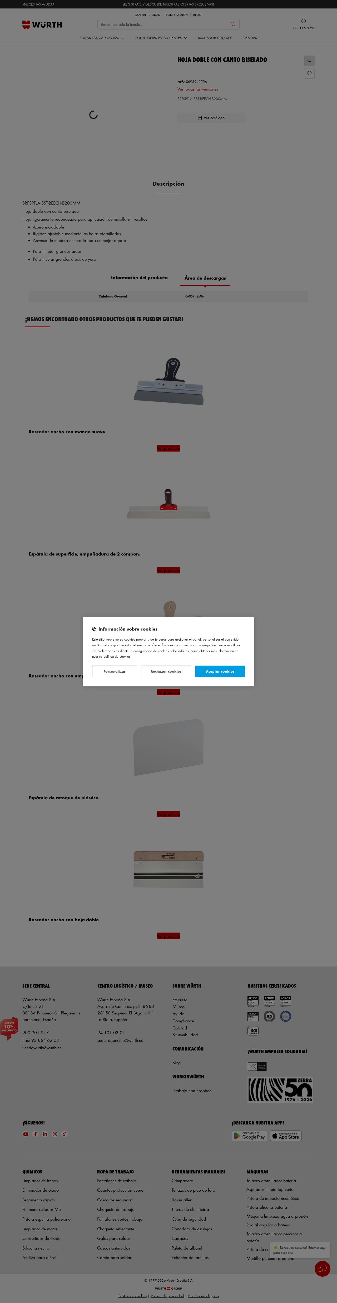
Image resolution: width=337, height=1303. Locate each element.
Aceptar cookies (220, 671)
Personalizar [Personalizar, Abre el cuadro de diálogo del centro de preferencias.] (114, 671)
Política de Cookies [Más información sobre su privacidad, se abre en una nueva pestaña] (116, 656)
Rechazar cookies (166, 671)
